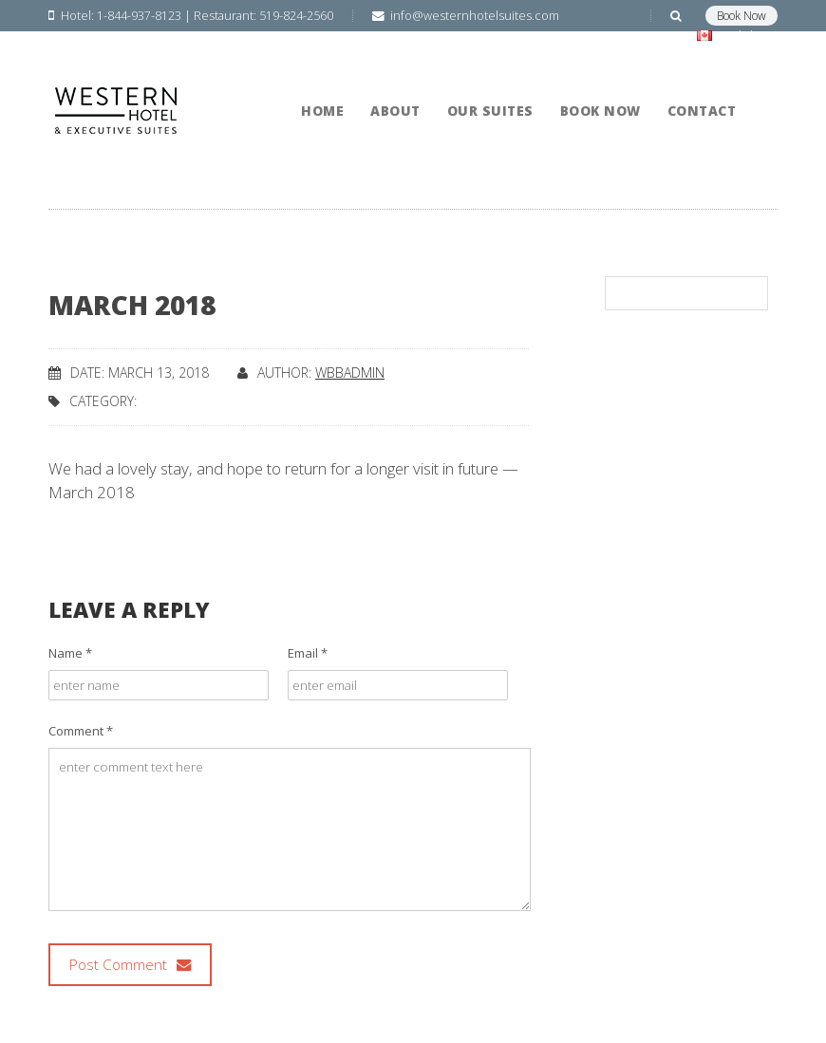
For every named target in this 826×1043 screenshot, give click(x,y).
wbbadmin (350, 372)
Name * (70, 652)
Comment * (80, 730)
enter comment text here (289, 829)
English (733, 36)
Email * (308, 652)
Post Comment (130, 965)
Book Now (741, 16)
